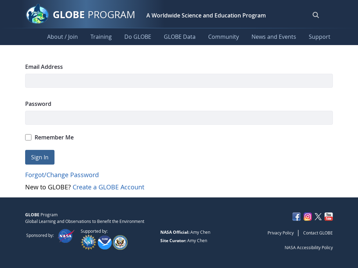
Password (38, 104)
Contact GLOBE (318, 233)
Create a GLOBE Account (108, 187)
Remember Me (49, 137)
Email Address (44, 67)
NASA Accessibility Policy (309, 247)
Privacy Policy (281, 233)
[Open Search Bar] (315, 14)
